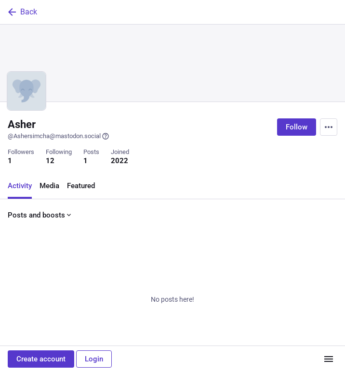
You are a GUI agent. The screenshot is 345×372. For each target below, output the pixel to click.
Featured (81, 185)
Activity (20, 185)
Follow (296, 127)
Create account (41, 359)
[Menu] (328, 127)
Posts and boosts (40, 215)
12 (50, 160)
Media (49, 185)
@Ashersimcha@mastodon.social (58, 136)
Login (94, 359)
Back (21, 12)
